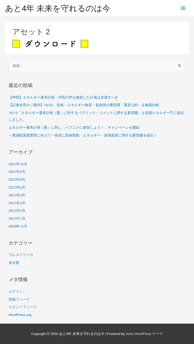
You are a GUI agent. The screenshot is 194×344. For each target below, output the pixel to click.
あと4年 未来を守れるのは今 (57, 8)
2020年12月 (18, 226)
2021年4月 (17, 195)
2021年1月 (17, 218)
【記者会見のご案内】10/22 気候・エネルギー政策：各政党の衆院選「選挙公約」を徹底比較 (84, 105)
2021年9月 (17, 172)
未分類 (14, 263)
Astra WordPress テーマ (144, 334)
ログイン (16, 291)
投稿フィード (19, 299)
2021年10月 (18, 164)
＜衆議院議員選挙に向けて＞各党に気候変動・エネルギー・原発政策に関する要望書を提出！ (83, 135)
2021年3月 (17, 203)
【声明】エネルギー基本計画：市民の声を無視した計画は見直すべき (63, 97)
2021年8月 (17, 179)
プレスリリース (21, 255)
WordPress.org (20, 315)
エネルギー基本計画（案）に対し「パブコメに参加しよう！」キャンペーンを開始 (74, 127)
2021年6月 (17, 187)
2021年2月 (17, 211)
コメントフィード (23, 307)
